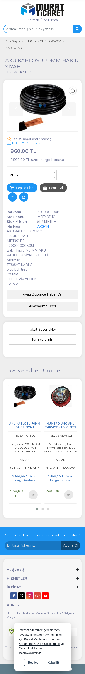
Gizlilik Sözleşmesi (47, 643)
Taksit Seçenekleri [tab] (42, 330)
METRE (15, 175)
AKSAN (43, 226)
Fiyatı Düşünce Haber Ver (42, 294)
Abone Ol (70, 545)
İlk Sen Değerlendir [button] (23, 143)
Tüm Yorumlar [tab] (43, 339)
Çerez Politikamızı (31, 648)
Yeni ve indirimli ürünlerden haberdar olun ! (42, 535)
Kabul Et (53, 662)
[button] (37, 509)
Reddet (33, 662)
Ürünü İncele (33, 494)
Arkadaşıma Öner (42, 306)
